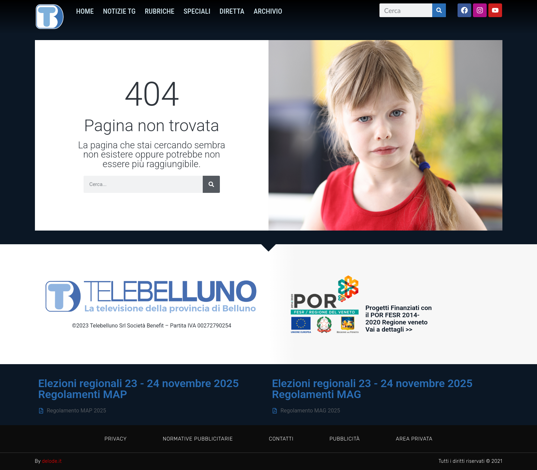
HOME (84, 11)
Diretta (232, 11)
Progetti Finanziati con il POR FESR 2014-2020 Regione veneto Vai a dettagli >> (398, 318)
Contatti (281, 439)
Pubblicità (345, 439)
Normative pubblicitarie (197, 439)
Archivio (268, 11)
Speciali (197, 11)
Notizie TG (119, 11)
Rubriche (159, 11)
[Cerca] (439, 10)
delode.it (52, 461)
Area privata (416, 439)
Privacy (113, 439)
